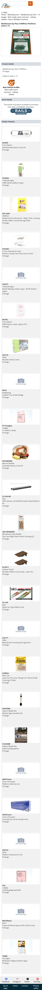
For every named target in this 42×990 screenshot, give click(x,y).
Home (15, 986)
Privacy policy (36, 987)
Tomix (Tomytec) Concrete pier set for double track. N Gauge (15, 818)
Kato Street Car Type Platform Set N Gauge (13, 606)
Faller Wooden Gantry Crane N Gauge (10, 358)
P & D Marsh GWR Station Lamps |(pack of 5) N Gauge (14, 323)
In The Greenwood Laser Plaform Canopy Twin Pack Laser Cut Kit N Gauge (17, 252)
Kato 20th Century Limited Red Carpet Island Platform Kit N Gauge (21, 501)
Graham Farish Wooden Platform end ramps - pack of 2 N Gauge (17, 570)
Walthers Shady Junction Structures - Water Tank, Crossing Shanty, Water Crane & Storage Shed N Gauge (21, 218)
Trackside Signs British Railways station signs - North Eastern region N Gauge (19, 289)
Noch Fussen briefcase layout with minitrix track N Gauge (18, 924)
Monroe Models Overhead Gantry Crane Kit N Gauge (12, 464)
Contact (25, 986)
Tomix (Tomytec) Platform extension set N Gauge (11, 782)
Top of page (5, 987)
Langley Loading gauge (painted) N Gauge (11, 889)
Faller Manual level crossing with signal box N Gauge (16, 641)
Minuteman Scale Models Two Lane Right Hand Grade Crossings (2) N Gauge (18, 535)
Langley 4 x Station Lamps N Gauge (9, 429)
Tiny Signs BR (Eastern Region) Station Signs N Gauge (14, 959)
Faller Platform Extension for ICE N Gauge (12, 853)
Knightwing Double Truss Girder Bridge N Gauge (12, 393)
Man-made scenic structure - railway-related (11, 88)
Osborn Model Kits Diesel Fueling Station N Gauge (10, 747)
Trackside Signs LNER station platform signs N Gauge (13, 181)
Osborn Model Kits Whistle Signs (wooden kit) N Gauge (12, 712)
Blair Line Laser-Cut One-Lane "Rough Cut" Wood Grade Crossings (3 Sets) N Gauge (19, 678)
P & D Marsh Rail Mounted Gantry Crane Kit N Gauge (14, 146)
